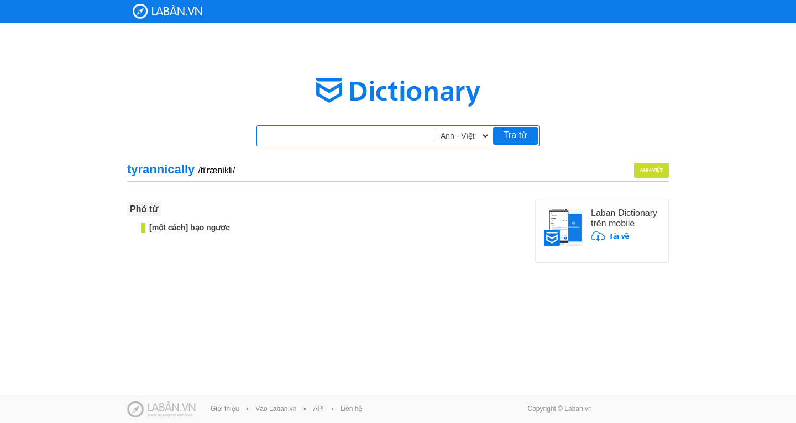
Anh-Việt (651, 170)
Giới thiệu (225, 409)
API (318, 409)
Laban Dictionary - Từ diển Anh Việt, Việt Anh (167, 11)
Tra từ (515, 135)
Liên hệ (352, 409)
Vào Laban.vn (275, 409)
